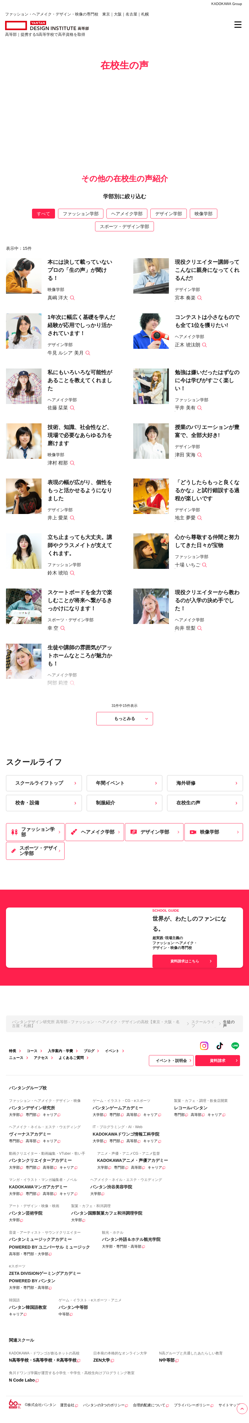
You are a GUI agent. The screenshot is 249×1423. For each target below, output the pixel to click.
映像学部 (204, 219)
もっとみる (132, 724)
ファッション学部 (81, 219)
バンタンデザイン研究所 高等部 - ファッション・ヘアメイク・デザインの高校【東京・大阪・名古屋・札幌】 (96, 1029)
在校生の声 (207, 808)
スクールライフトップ (46, 788)
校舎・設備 (46, 808)
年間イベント (127, 788)
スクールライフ (203, 1029)
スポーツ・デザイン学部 (124, 231)
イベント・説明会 (174, 1065)
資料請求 (224, 1065)
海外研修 (207, 788)
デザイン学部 (168, 219)
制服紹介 (127, 808)
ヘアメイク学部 (127, 219)
